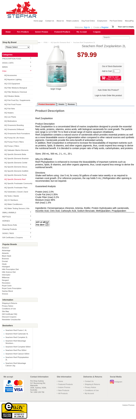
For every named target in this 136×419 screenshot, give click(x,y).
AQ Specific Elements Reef (15, 179)
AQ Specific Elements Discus (15, 167)
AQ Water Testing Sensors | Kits (16, 209)
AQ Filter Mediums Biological (15, 88)
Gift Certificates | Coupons (12, 238)
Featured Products (62, 32)
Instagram (118, 382)
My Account (81, 32)
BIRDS (5, 67)
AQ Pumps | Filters (11, 146)
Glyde (4, 264)
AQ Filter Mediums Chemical (15, 92)
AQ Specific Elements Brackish (16, 159)
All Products (63, 394)
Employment (102, 21)
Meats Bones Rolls (9, 225)
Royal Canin (7, 286)
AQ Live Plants (10, 117)
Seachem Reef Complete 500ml (17, 347)
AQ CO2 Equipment (12, 84)
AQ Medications (10, 121)
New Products (23, 32)
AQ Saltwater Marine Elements (16, 150)
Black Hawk (6, 256)
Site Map (5, 312)
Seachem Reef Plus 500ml (15, 350)
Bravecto (5, 259)
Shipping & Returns (9, 303)
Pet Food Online (116, 21)
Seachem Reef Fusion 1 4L (16, 330)
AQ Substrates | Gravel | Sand (16, 192)
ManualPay (129, 21)
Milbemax (5, 278)
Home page (38, 21)
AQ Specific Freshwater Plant (15, 188)
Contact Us (49, 21)
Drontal (5, 261)
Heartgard (6, 267)
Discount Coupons (9, 317)
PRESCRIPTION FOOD (11, 59)
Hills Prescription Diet (10, 270)
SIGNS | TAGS (8, 233)
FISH (4, 71)
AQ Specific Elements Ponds (15, 175)
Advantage (6, 251)
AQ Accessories (10, 76)
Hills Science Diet (9, 272)
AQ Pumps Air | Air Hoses (14, 138)
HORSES (6, 221)
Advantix (5, 253)
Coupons (96, 32)
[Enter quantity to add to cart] (116, 71)
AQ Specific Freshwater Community (18, 184)
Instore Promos (41, 32)
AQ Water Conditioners (13, 204)
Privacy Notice (7, 306)
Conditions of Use (9, 309)
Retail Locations (72, 21)
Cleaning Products (9, 229)
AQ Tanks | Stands (11, 196)
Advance (5, 248)
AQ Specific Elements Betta (15, 154)
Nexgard (5, 280)
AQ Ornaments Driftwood (14, 129)
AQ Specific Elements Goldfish (16, 171)
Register (105, 27)
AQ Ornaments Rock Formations (17, 134)
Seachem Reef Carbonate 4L (16, 334)
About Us (60, 21)
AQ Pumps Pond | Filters (14, 142)
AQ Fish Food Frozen (12, 105)
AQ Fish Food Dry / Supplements (17, 101)
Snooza (5, 294)
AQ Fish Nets (9, 109)
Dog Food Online (88, 21)
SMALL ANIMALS (9, 213)
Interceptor (6, 275)
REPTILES (6, 217)
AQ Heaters (8, 113)
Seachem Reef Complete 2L (16, 337)
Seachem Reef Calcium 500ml (17, 354)
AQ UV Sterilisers (11, 200)
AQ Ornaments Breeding (14, 125)
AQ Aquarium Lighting (12, 80)
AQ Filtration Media (11, 96)
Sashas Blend (7, 291)
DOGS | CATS (7, 63)
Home (8, 32)
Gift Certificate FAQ (9, 314)
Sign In (87, 27)
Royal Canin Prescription (11, 289)
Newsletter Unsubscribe (11, 320)
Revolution (6, 283)
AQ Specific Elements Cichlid (15, 163)
